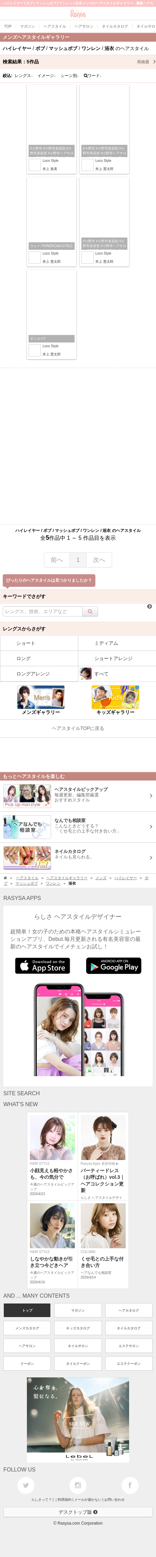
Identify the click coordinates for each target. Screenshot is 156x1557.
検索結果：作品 (79, 61)
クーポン (27, 1363)
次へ (99, 559)
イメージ (46, 75)
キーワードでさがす (24, 596)
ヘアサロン (27, 1346)
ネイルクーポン (78, 1363)
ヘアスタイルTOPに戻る (78, 728)
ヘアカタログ (129, 1310)
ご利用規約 (63, 1499)
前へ (57, 559)
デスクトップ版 (78, 1512)
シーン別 (70, 75)
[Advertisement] (78, 446)
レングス (24, 75)
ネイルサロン (78, 1346)
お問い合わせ (114, 1499)
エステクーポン (129, 1363)
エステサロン (129, 1346)
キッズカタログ (78, 1328)
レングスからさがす (24, 628)
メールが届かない (88, 1499)
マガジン (78, 1310)
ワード (93, 75)
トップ (27, 1310)
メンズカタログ (27, 1328)
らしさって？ (41, 1499)
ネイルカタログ (129, 1328)
